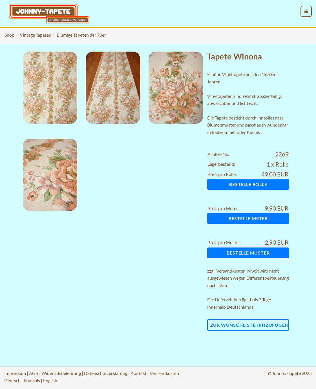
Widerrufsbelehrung (61, 373)
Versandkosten (231, 270)
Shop (9, 34)
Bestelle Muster (248, 252)
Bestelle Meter (248, 218)
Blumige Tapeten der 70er (81, 34)
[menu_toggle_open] (306, 11)
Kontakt (139, 373)
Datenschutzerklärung (105, 373)
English (50, 380)
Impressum (15, 373)
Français (32, 380)
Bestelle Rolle (248, 184)
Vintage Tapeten (35, 34)
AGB (33, 373)
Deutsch (12, 380)
